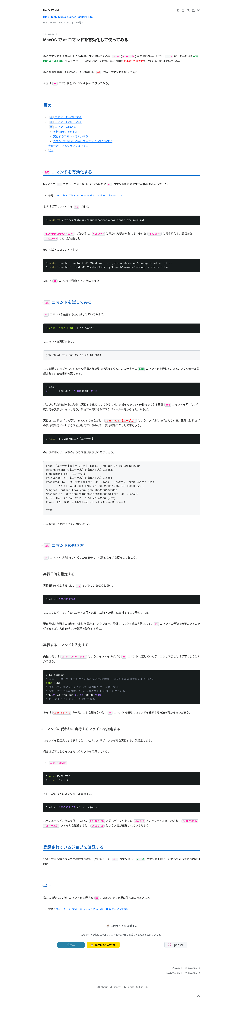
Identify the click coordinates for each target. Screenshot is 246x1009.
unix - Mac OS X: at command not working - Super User (89, 195)
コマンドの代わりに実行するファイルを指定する (82, 141)
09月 (78, 22)
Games (71, 17)
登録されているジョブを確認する (68, 146)
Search (117, 987)
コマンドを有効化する (65, 117)
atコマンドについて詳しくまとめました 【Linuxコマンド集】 (93, 909)
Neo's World (51, 10)
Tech (54, 17)
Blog (46, 17)
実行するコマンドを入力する (70, 136)
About (104, 987)
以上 (51, 150)
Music (62, 17)
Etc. (90, 17)
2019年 (69, 22)
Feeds (130, 987)
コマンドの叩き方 (62, 127)
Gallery (82, 17)
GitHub (143, 987)
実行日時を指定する (65, 131)
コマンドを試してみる (65, 122)
